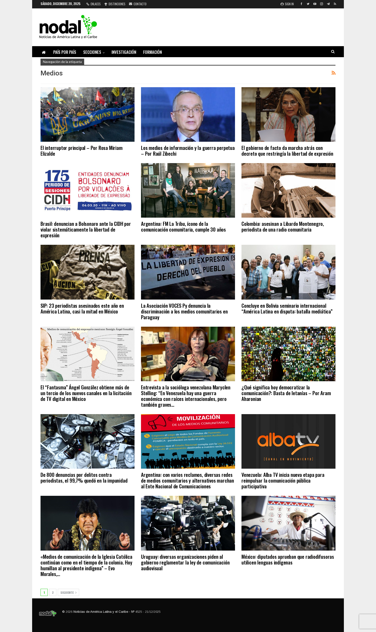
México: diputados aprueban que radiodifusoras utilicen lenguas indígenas (287, 559)
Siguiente (68, 592)
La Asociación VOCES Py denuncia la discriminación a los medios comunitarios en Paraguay (184, 311)
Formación (152, 52)
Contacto (138, 3)
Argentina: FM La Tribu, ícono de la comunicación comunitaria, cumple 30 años (183, 226)
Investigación (124, 52)
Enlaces (93, 3)
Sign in (287, 3)
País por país (64, 52)
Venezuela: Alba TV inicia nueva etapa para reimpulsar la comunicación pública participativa (282, 480)
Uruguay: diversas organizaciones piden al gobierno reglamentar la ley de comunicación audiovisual (185, 562)
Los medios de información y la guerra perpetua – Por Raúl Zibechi (188, 150)
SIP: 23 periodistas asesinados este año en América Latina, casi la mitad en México (82, 308)
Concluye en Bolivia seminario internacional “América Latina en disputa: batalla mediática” (287, 308)
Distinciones (114, 3)
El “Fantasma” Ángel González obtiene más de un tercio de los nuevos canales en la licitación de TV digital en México (86, 392)
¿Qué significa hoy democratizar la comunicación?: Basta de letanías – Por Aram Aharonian (286, 392)
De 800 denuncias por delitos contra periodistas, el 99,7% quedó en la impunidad (84, 477)
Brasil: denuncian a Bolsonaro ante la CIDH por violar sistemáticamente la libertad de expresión (86, 229)
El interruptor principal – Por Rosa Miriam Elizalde (82, 150)
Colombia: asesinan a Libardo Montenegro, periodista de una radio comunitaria (282, 226)
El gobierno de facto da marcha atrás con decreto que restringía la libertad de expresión (287, 150)
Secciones (92, 52)
